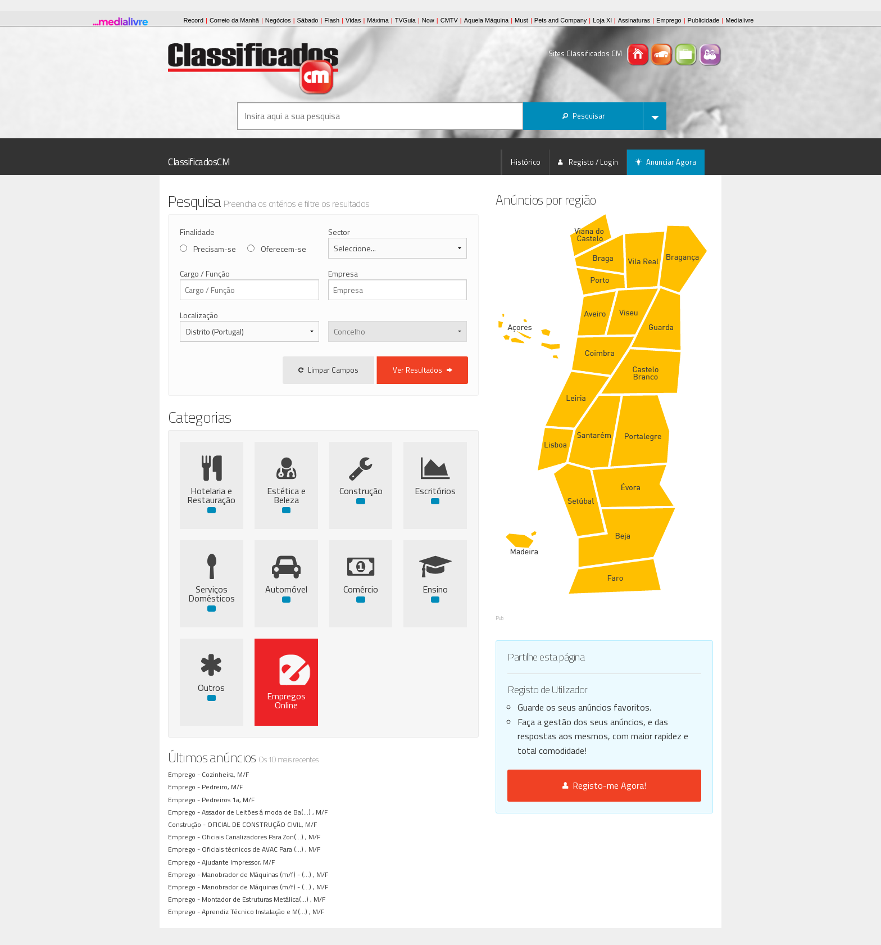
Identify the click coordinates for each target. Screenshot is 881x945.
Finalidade (197, 232)
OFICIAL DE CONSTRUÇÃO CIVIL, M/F (263, 824)
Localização (199, 315)
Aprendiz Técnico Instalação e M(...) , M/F (265, 911)
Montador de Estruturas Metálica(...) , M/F (265, 899)
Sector (362, 232)
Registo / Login (588, 162)
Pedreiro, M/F (224, 786)
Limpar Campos (376, 370)
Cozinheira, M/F (227, 774)
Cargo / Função (205, 273)
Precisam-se (214, 249)
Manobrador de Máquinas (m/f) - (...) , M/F (266, 874)
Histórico (526, 162)
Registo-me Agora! (628, 705)
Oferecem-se (283, 249)
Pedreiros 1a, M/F (230, 799)
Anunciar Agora (665, 162)
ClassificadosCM (199, 162)
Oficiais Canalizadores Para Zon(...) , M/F (263, 836)
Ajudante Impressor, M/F (240, 862)
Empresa (366, 273)
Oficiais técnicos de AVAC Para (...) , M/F (263, 849)
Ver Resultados (469, 370)
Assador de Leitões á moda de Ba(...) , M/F (266, 812)
